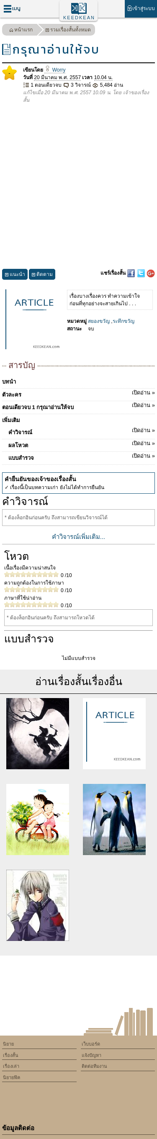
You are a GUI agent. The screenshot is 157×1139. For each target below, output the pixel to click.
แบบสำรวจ (81, 456)
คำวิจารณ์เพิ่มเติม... (79, 536)
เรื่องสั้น (10, 1055)
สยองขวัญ (99, 321)
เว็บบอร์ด (91, 1043)
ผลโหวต (81, 443)
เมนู (12, 8)
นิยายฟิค (11, 1077)
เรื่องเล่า (11, 1066)
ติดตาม (42, 275)
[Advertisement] (78, 186)
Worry (54, 70)
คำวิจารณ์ (81, 431)
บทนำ (9, 382)
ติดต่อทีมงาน (94, 1066)
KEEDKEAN (79, 17)
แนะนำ (15, 275)
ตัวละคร (78, 393)
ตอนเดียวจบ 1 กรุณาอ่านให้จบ (78, 405)
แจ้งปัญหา (91, 1055)
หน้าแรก (21, 31)
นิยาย (8, 1043)
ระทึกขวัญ (123, 321)
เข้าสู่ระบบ (141, 8)
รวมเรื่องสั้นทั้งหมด (68, 31)
